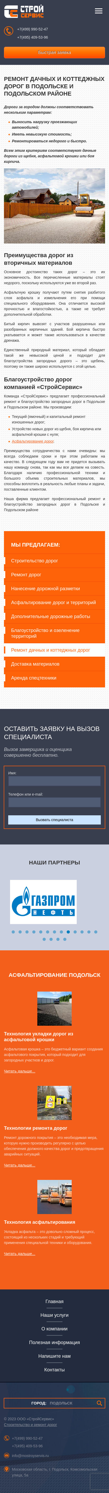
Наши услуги (54, 1315)
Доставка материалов (35, 664)
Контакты (54, 1369)
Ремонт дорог (26, 574)
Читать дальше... (19, 1071)
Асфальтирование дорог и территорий (53, 602)
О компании (55, 1328)
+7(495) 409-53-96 (32, 37)
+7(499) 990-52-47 (32, 29)
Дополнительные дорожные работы (50, 616)
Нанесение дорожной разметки (45, 588)
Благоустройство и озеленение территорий (45, 633)
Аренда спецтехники (33, 678)
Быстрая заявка (54, 52)
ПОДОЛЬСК (51, 1403)
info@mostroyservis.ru (30, 1456)
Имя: (12, 773)
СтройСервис (24, 12)
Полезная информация (54, 1342)
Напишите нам (54, 1356)
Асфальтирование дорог (32, 441)
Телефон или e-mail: (25, 794)
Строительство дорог (34, 560)
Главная (54, 1301)
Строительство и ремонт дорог (30, 1425)
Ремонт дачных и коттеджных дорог (50, 650)
